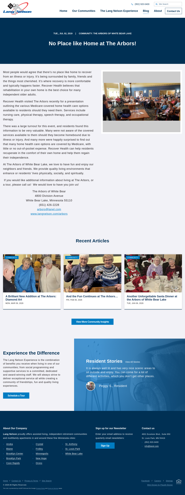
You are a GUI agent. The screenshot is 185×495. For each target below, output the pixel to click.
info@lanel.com (152, 446)
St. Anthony (71, 444)
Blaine (9, 449)
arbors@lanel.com (49, 209)
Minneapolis (42, 453)
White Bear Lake (74, 453)
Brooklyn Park (13, 458)
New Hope (41, 458)
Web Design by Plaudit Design (160, 485)
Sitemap (169, 481)
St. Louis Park (72, 449)
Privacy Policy (40, 488)
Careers (157, 481)
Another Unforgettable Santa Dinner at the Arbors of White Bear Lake (152, 298)
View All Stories (132, 362)
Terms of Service (53, 488)
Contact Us (16, 481)
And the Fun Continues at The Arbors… (92, 296)
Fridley (39, 449)
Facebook (145, 481)
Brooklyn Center (14, 453)
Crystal (39, 444)
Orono (39, 463)
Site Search (47, 481)
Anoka (9, 444)
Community (11, 257)
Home (5, 481)
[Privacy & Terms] (179, 482)
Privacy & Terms (31, 481)
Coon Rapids (13, 463)
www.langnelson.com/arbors (49, 213)
